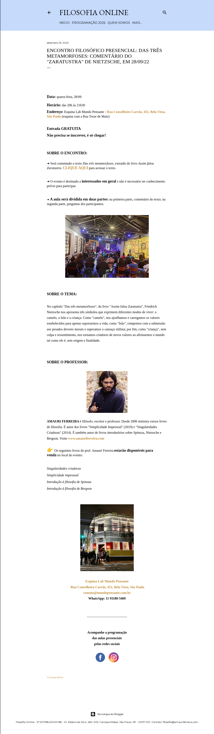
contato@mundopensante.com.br (107, 593)
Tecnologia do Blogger (107, 714)
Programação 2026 (88, 23)
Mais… (137, 23)
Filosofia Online (93, 12)
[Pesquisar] (164, 12)
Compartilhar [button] (55, 677)
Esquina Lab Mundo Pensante (107, 581)
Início (64, 23)
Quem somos (119, 23)
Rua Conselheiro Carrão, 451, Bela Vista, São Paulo (107, 587)
